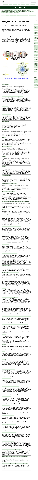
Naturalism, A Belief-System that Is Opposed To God (10, 272)
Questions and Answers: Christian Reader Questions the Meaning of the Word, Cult (15, 463)
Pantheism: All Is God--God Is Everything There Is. (10, 297)
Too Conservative (12, 11)
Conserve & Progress (4, 12)
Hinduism (3, 166)
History (28, 4)
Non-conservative (30, 11)
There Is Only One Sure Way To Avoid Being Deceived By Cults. (12, 449)
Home (10, 4)
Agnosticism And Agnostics (6, 114)
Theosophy (4, 359)
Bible (19, 4)
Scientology (4, 334)
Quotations (32, 4)
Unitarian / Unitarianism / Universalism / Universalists (10, 386)
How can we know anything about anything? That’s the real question (16, 78)
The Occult (4, 288)
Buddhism (3, 137)
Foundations (5, 4)
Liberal (35, 40)
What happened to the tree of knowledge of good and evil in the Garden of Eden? (14, 456)
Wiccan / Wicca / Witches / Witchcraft (8, 415)
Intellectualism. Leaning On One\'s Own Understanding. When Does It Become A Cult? (15, 201)
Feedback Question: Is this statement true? (8, 424)
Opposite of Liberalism (4, 11)
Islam (3, 209)
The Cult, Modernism (5, 244)
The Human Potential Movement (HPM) (8, 191)
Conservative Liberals (17, 10)
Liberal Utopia (16, 12)
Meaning (14, 4)
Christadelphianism (5, 84)
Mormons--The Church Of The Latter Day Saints (9, 253)
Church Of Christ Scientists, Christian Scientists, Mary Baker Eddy (12, 96)
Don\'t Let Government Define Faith (21, 11)
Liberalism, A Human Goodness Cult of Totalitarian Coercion (11, 226)
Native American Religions (6, 265)
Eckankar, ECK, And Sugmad (6, 146)
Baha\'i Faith (4, 129)
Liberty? (35, 71)
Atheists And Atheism (5, 121)
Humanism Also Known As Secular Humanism (9, 183)
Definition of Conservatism (9, 10)
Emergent (3, 156)
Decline (28, 10)
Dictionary (23, 4)
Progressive (11, 12)
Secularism (4, 344)
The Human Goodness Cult (6, 175)
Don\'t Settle (24, 10)
